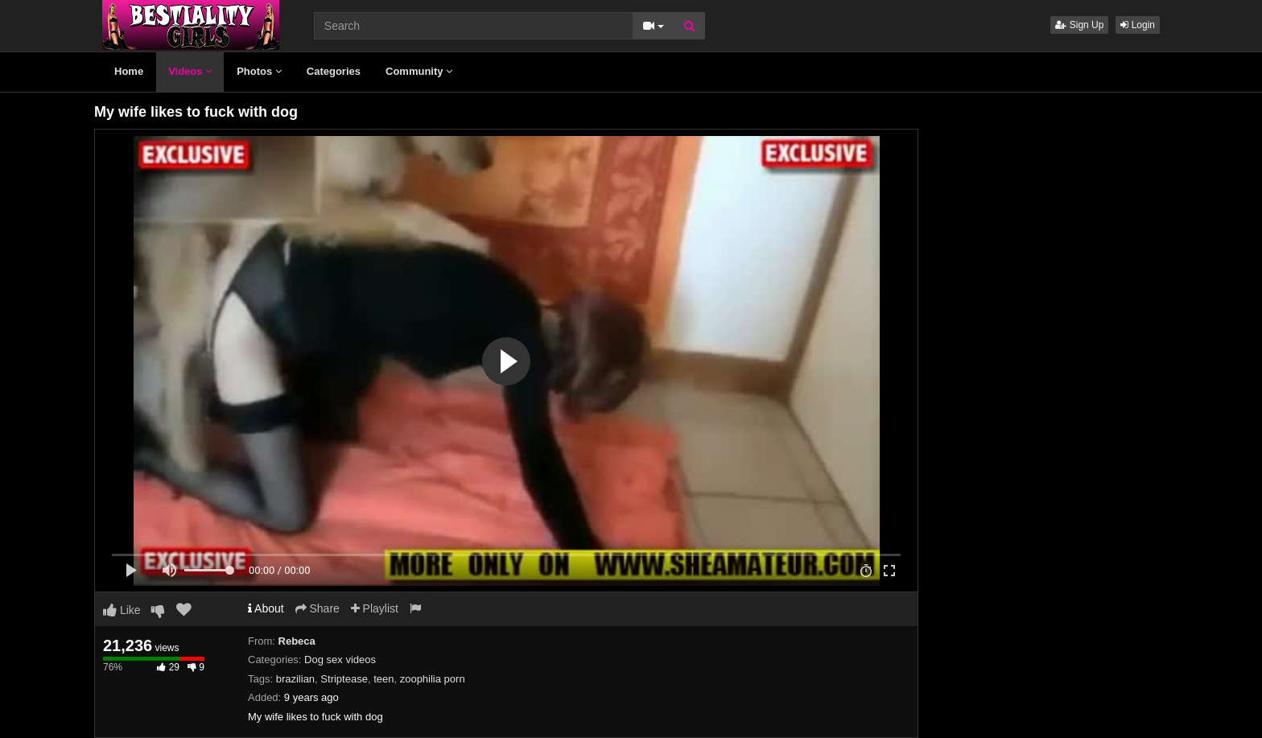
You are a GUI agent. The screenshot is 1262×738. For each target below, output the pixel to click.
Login (1137, 25)
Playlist (374, 608)
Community (419, 71)
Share (317, 608)
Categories (334, 71)
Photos (259, 71)
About (266, 608)
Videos (190, 71)
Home (128, 71)
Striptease (344, 679)
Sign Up (1079, 25)
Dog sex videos (340, 659)
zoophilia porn (432, 679)
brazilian (295, 679)
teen (383, 679)
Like (122, 610)
